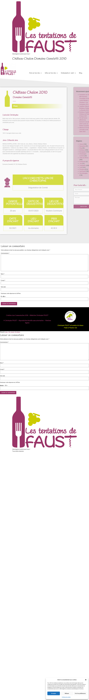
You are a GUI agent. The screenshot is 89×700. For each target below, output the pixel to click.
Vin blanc (17, 332)
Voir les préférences (80, 693)
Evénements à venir (68, 73)
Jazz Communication (18, 315)
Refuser (67, 693)
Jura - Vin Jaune (9, 332)
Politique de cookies (66, 697)
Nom (2, 274)
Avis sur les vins (35, 73)
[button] (86, 680)
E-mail (3, 280)
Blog (80, 73)
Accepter (53, 693)
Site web (3, 287)
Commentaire (5, 253)
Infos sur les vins (51, 73)
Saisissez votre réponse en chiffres (11, 293)
